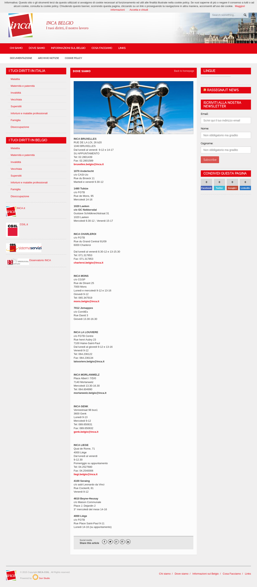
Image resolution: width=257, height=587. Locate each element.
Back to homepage (184, 71)
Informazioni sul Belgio (68, 48)
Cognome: (207, 143)
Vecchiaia (16, 99)
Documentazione (21, 58)
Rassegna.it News (223, 90)
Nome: (205, 128)
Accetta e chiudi (139, 9)
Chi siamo (16, 48)
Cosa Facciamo (102, 48)
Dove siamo (37, 48)
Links (121, 48)
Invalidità (16, 92)
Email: (204, 113)
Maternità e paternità (23, 85)
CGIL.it (17, 224)
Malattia (15, 79)
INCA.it (15, 208)
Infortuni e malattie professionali (29, 113)
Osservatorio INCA (28, 260)
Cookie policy (73, 58)
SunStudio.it (35, 577)
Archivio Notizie (48, 58)
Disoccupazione (20, 126)
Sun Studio (44, 578)
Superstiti (16, 106)
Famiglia (15, 120)
